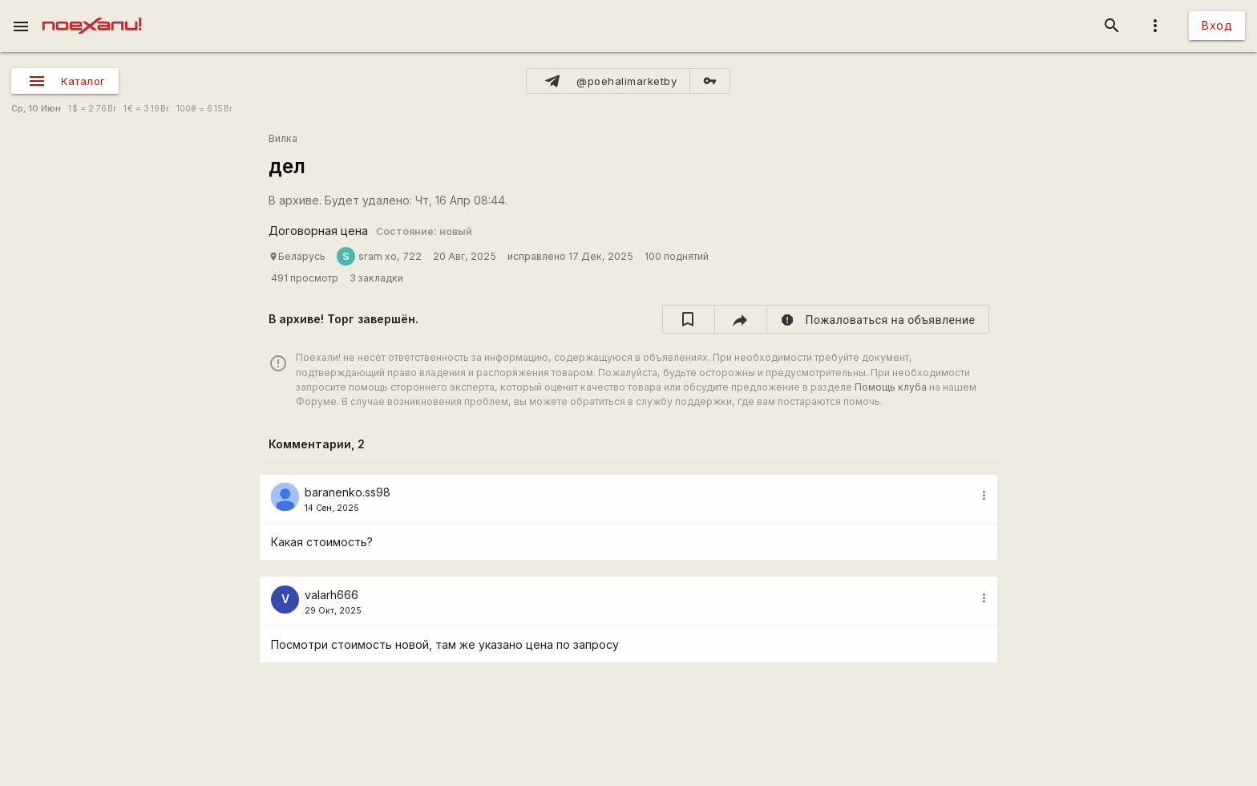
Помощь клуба (891, 387)
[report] (878, 319)
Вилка (283, 138)
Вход (1217, 25)
